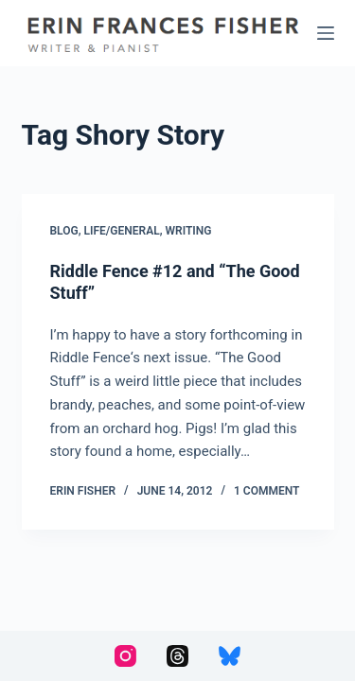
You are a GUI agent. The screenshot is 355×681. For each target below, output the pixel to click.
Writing (189, 230)
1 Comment (266, 491)
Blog (64, 230)
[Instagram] (125, 656)
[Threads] (177, 656)
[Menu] (325, 33)
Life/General (122, 230)
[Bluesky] (229, 656)
